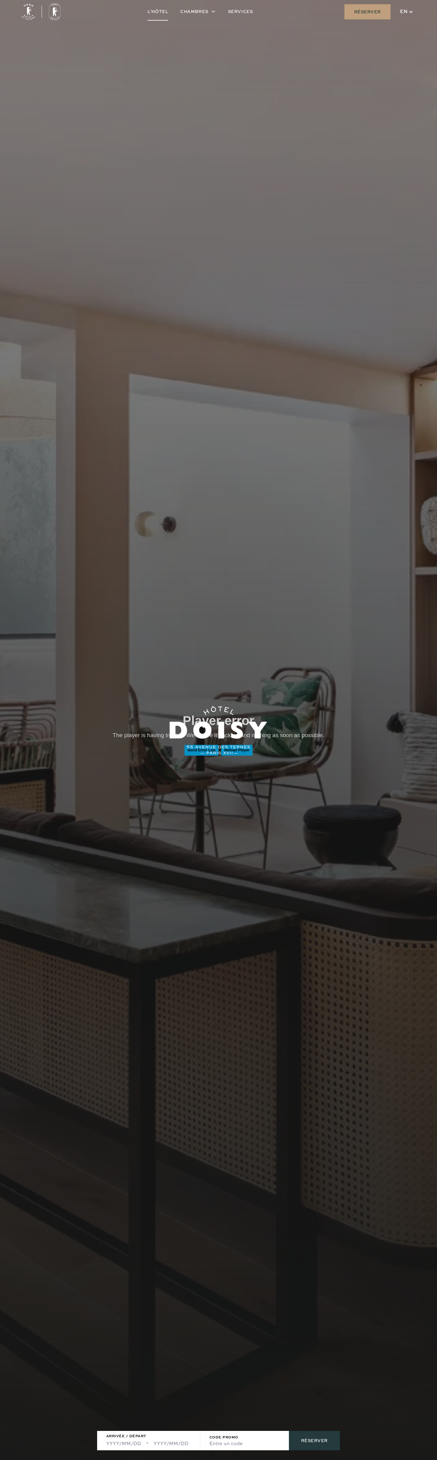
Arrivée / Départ (126, 1436)
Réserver (367, 12)
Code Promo (223, 1437)
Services (240, 11)
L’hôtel (157, 11)
